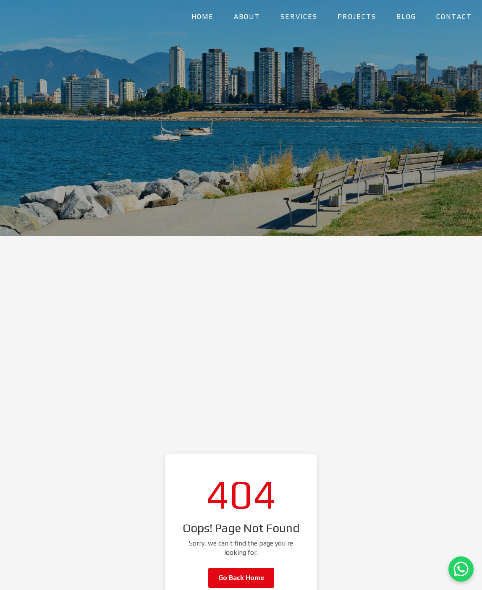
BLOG (406, 17)
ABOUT (247, 17)
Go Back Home (241, 578)
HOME (202, 17)
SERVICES (298, 17)
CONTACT (454, 17)
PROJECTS (357, 17)
